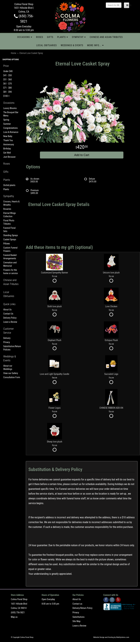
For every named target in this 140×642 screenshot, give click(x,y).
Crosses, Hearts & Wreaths (11, 203)
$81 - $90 (7, 92)
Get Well (7, 152)
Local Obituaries (46, 45)
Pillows (6, 243)
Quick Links (9, 304)
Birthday (7, 148)
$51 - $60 (7, 79)
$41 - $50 (7, 75)
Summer (7, 124)
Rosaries (7, 209)
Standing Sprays (10, 235)
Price (6, 65)
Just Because (9, 157)
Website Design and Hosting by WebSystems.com (111, 637)
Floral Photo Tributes (8, 222)
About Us (7, 309)
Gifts (50, 37)
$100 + (6, 96)
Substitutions (78, 617)
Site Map (76, 621)
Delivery (7, 338)
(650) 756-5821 (18, 612)
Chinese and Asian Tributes (106, 37)
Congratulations (10, 128)
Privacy (6, 342)
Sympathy (77, 37)
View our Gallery (10, 373)
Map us (14, 617)
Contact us (77, 603)
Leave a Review (10, 322)
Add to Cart (81, 155)
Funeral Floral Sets (9, 230)
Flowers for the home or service (10, 272)
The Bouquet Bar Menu (10, 114)
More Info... (94, 45)
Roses (39, 37)
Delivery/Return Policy (82, 608)
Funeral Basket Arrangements (10, 257)
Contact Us (8, 313)
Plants (61, 37)
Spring (6, 119)
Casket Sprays (9, 239)
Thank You (8, 140)
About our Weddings (7, 367)
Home (13, 53)
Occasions (23, 37)
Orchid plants (9, 185)
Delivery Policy (9, 317)
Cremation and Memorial (10, 264)
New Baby (7, 136)
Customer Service (8, 330)
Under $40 (7, 71)
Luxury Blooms (10, 108)
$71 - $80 (7, 87)
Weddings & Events (72, 45)
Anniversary (8, 144)
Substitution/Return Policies (11, 348)
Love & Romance (10, 132)
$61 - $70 (7, 83)
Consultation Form (11, 377)
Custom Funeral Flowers (10, 249)
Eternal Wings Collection (9, 215)
